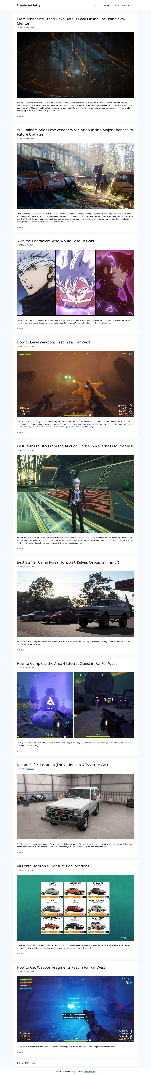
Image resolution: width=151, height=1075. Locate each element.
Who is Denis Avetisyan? (123, 5)
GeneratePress (89, 1072)
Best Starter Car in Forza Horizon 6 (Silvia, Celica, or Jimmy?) (68, 562)
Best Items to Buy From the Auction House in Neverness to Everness (75, 446)
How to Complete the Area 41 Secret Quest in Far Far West (67, 663)
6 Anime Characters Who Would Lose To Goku (56, 240)
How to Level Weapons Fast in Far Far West (53, 342)
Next (34, 1063)
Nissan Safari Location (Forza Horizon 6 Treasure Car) (62, 764)
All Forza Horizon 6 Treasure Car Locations (53, 865)
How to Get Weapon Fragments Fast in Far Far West (61, 967)
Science (97, 5)
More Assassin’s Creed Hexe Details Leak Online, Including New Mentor (71, 21)
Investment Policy (28, 5)
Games (21, 116)
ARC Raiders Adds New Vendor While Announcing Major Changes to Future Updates (75, 132)
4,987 (27, 1063)
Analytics (107, 5)
